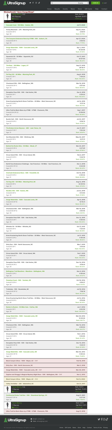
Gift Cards (88, 9)
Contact (104, 9)
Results (57, 9)
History (78, 18)
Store (80, 9)
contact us (40, 419)
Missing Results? (10, 12)
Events (65, 9)
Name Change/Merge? (25, 12)
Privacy (105, 427)
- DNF (22, 361)
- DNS (22, 379)
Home (49, 9)
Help (96, 9)
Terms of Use (97, 427)
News (73, 9)
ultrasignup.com (42, 421)
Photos (15, 19)
